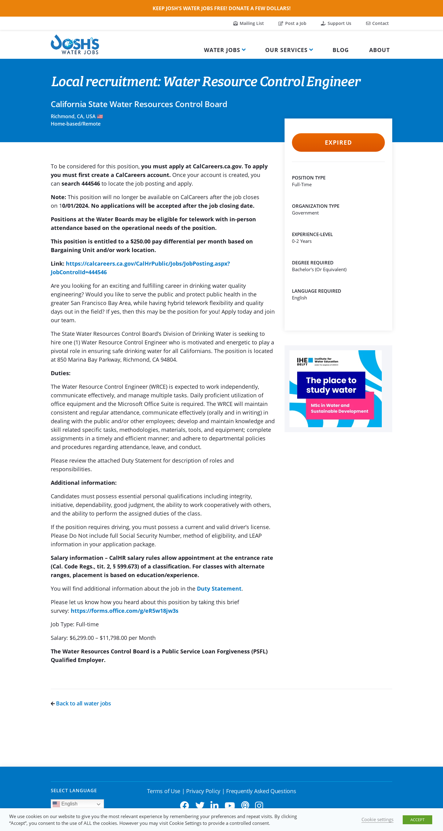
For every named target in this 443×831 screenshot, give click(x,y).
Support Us (336, 23)
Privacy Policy (203, 791)
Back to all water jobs (81, 703)
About (379, 50)
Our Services (286, 50)
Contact (377, 23)
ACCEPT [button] (417, 819)
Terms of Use (163, 791)
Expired (338, 142)
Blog (341, 50)
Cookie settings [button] (377, 819)
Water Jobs (222, 50)
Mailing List (248, 23)
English (65, 804)
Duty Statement (219, 588)
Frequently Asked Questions (261, 791)
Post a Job (292, 23)
